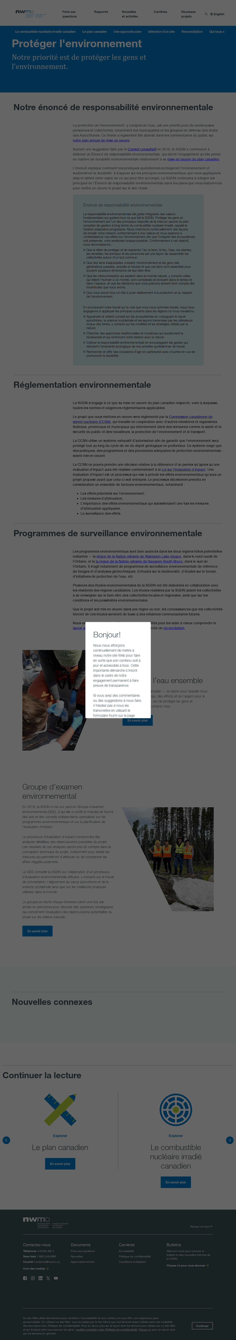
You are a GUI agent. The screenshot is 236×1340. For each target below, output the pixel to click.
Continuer (90, 710)
